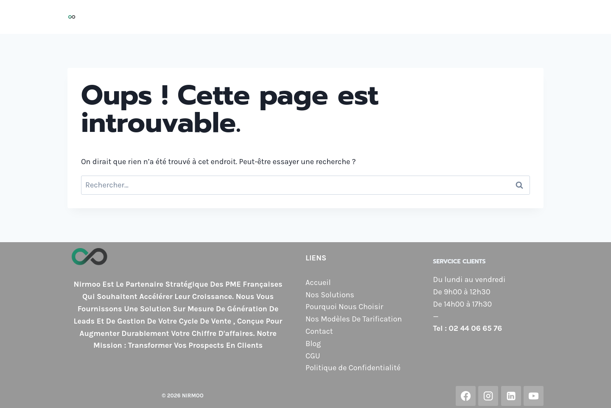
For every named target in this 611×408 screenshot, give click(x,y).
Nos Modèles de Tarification (424, 17)
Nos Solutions (247, 17)
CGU (313, 355)
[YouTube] (534, 396)
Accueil (199, 17)
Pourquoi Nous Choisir (322, 17)
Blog (530, 17)
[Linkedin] (511, 396)
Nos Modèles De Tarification (354, 319)
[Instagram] (488, 396)
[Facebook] (466, 396)
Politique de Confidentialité (353, 367)
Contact (499, 17)
